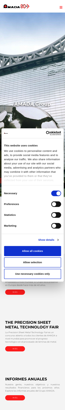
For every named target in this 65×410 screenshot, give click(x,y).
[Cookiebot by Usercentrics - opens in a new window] (46, 133)
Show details (46, 239)
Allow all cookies (32, 250)
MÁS (15, 292)
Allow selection (32, 262)
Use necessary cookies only (32, 273)
